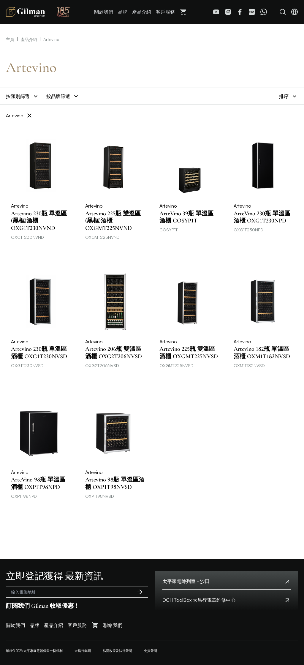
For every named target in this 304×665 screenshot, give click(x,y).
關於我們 (103, 12)
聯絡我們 (112, 625)
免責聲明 (150, 651)
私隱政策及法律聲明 (117, 651)
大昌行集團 (83, 651)
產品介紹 (141, 12)
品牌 (122, 12)
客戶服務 (165, 12)
